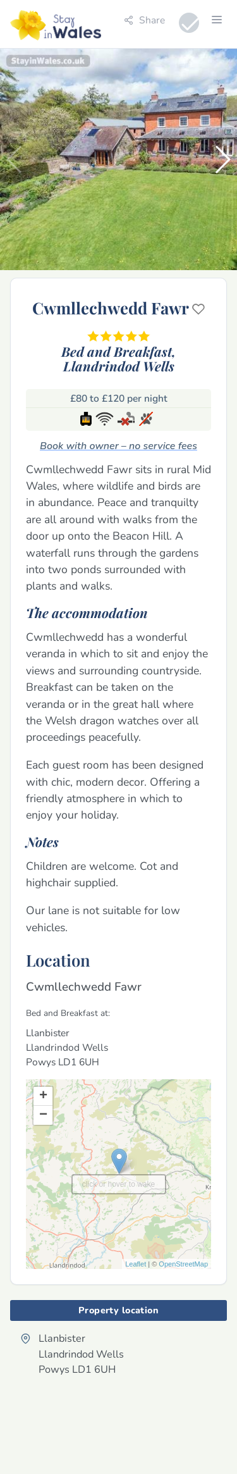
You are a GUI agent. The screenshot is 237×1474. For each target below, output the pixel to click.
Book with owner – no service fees (118, 446)
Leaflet (135, 1264)
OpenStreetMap (183, 1264)
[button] (222, 159)
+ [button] (43, 1096)
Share (144, 20)
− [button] (43, 1115)
